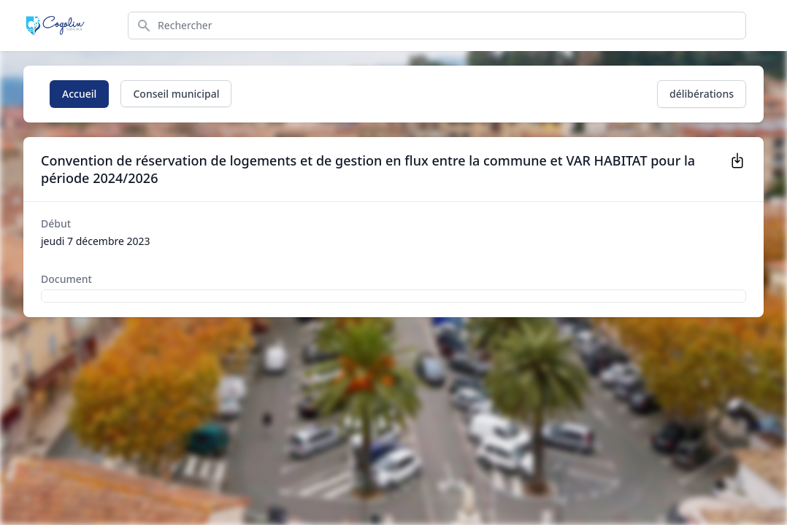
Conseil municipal (176, 94)
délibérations (701, 94)
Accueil (79, 94)
